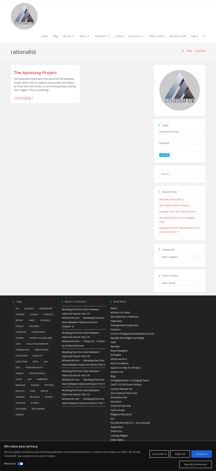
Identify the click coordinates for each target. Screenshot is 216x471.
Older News (117, 439)
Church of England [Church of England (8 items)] (41, 338)
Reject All (180, 454)
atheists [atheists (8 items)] (48, 314)
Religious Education (121, 414)
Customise (158, 454)
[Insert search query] (179, 174)
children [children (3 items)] (34, 326)
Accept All (201, 454)
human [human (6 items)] (19, 373)
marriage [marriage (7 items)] (42, 379)
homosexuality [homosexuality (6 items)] (34, 367)
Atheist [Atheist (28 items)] (34, 314)
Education (116, 401)
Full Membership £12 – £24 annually (130, 422)
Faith (113, 342)
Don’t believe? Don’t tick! (124, 393)
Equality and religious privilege (127, 337)
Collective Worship (121, 405)
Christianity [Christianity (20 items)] (39, 332)
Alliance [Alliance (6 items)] (29, 308)
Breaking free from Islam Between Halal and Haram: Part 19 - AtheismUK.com (80, 313)
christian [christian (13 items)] (21, 332)
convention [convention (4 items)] (22, 349)
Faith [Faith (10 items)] (36, 361)
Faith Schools (118, 410)
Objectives (116, 321)
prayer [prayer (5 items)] (44, 391)
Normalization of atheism (124, 316)
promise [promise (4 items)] (20, 397)
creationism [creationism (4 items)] (42, 349)
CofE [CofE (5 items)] (18, 343)
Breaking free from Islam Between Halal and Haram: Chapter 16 (83, 322)
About (114, 308)
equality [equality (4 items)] (38, 355)
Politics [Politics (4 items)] (20, 391)
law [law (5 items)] (29, 379)
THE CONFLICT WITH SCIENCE (174, 205)
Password (164, 143)
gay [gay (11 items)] (46, 361)
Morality (115, 346)
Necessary (10, 463)
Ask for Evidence (120, 363)
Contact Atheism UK (121, 388)
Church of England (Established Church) (132, 333)
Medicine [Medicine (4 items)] (20, 385)
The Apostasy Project (35, 72)
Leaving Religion (119, 435)
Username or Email (169, 131)
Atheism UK (117, 371)
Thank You (116, 431)
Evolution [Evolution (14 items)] (21, 361)
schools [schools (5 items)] (20, 402)
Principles (116, 354)
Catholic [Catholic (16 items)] (45, 320)
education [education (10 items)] (22, 355)
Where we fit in (119, 359)
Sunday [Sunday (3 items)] (20, 414)
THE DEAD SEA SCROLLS (171, 199)
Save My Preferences (195, 464)
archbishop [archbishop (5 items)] (45, 308)
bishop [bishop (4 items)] (19, 320)
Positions (115, 329)
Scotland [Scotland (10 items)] (21, 408)
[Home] (183, 50)
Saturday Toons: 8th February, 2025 (177, 211)
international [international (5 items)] (37, 373)
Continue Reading (23, 98)
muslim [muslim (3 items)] (35, 385)
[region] (108, 456)
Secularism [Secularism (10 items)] (38, 408)
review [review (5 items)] (49, 397)
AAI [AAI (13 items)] (17, 308)
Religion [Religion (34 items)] (35, 397)
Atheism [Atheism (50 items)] (20, 314)
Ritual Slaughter (119, 350)
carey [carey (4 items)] (32, 320)
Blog (113, 376)
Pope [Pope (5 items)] (32, 391)
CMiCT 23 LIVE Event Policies (126, 384)
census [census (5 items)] (20, 326)
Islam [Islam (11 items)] (19, 379)
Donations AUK (119, 397)
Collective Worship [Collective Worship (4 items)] (37, 343)
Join (113, 418)
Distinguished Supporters (124, 325)
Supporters (117, 427)
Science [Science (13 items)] (35, 402)
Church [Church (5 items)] (20, 338)
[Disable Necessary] (20, 463)
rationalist (200, 50)
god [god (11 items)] (18, 367)
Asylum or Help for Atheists (126, 367)
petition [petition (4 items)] (49, 385)
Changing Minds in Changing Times (130, 380)
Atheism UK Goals (120, 312)
